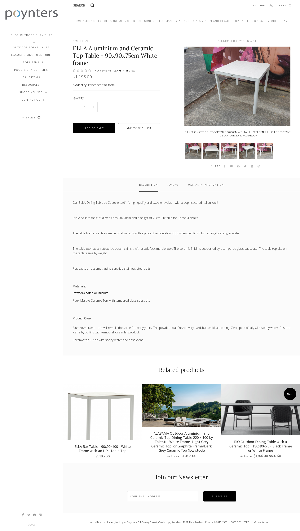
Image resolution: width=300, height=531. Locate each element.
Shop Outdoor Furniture (31, 35)
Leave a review (124, 70)
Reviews (173, 184)
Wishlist (31, 117)
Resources (31, 84)
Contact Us (31, 99)
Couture (81, 41)
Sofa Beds (31, 62)
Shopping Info (31, 92)
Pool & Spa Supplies (31, 69)
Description (148, 184)
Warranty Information (206, 184)
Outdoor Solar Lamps (31, 47)
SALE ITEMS (31, 77)
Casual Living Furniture (31, 55)
